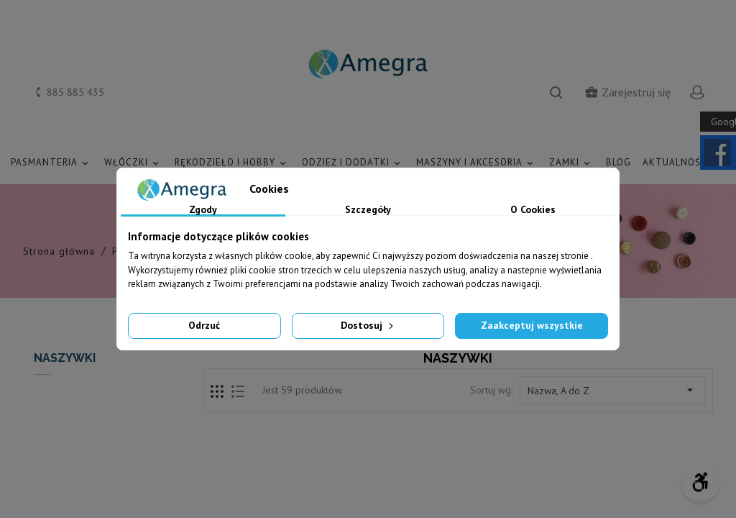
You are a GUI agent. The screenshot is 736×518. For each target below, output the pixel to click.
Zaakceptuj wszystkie (532, 325)
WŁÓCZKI (133, 163)
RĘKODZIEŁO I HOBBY (232, 163)
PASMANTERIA (52, 163)
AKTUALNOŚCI (684, 163)
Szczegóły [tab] (368, 210)
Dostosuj (368, 325)
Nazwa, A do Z (612, 390)
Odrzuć (204, 325)
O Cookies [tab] (533, 210)
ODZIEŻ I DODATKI (353, 163)
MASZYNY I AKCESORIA (477, 163)
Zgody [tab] (203, 210)
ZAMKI (571, 163)
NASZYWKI (65, 358)
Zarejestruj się (627, 92)
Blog (618, 162)
